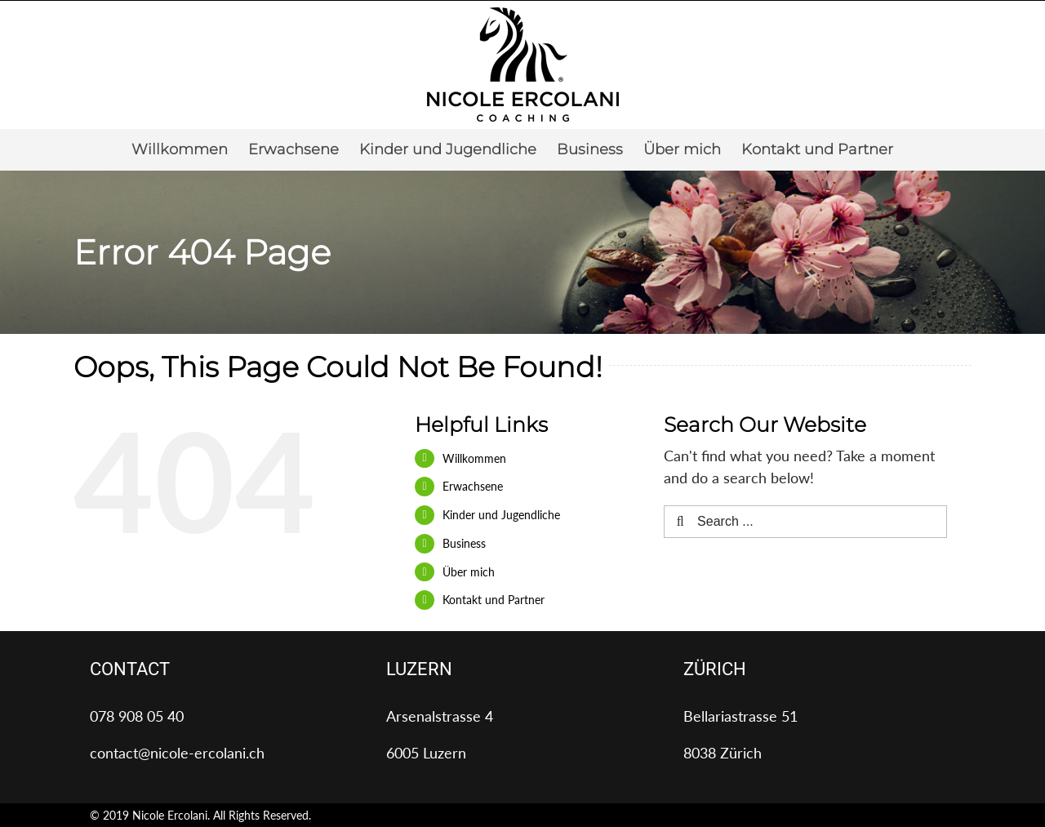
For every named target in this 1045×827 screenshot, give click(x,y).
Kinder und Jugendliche (501, 515)
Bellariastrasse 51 (740, 716)
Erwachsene (472, 486)
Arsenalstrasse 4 (439, 716)
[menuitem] (179, 149)
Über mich (468, 572)
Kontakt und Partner (493, 600)
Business (464, 543)
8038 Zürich (722, 753)
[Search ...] (805, 521)
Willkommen (474, 458)
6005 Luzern (426, 753)
